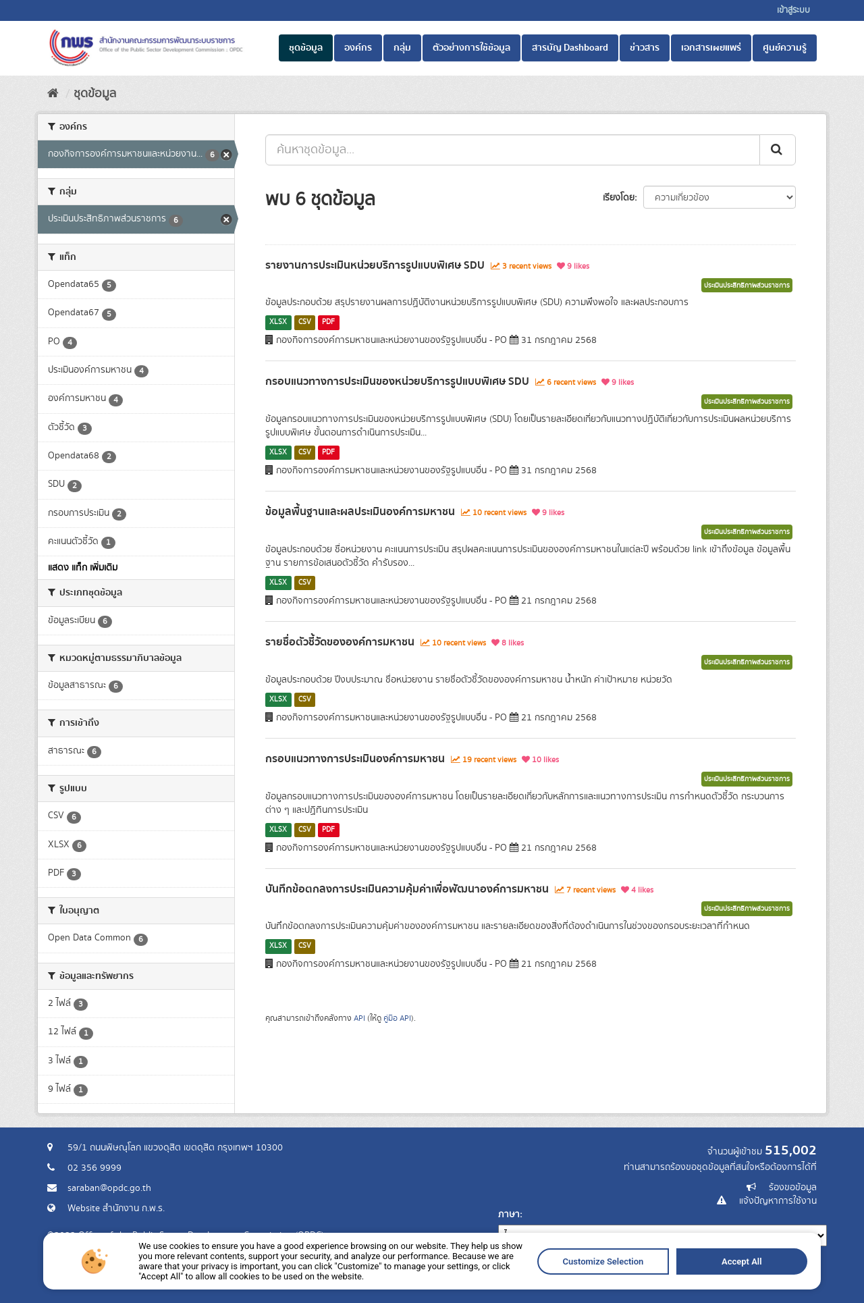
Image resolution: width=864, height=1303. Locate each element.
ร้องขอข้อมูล (793, 1187)
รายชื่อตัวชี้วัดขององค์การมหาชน (339, 642)
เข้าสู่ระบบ (793, 10)
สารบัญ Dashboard (570, 48)
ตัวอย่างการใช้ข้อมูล (471, 48)
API (359, 1018)
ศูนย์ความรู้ (785, 48)
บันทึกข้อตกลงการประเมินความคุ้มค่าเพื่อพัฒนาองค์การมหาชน (407, 889)
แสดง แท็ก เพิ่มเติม (82, 568)
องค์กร (358, 48)
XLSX (278, 322)
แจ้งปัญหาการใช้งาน (778, 1201)
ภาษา (509, 1214)
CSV (304, 322)
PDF (328, 322)
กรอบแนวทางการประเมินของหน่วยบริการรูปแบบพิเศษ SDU (397, 381)
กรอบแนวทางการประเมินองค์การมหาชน (355, 759)
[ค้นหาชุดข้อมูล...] (512, 149)
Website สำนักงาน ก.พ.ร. (116, 1208)
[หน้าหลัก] (53, 94)
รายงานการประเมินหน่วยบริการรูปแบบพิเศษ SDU (375, 265)
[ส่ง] (777, 149)
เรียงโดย (618, 198)
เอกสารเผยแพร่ (711, 48)
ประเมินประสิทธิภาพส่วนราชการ (747, 285)
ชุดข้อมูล (306, 48)
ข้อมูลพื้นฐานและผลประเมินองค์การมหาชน (360, 512)
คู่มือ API (397, 1018)
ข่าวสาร (644, 48)
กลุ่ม (402, 48)
